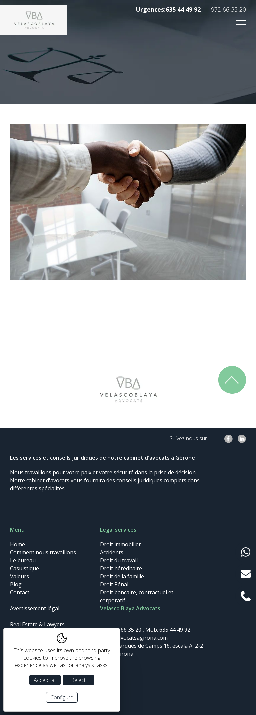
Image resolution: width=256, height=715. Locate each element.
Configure (61, 697)
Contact (19, 592)
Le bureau (23, 560)
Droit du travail (119, 560)
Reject (78, 680)
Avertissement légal (34, 608)
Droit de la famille (122, 576)
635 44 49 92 (183, 9)
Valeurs (19, 576)
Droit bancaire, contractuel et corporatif (136, 596)
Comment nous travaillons (43, 552)
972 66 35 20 (228, 9)
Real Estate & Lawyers (37, 624)
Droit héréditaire (121, 568)
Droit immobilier (120, 544)
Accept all (45, 680)
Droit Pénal (114, 584)
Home (17, 544)
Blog (16, 584)
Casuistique (24, 568)
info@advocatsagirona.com (134, 637)
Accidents (111, 552)
